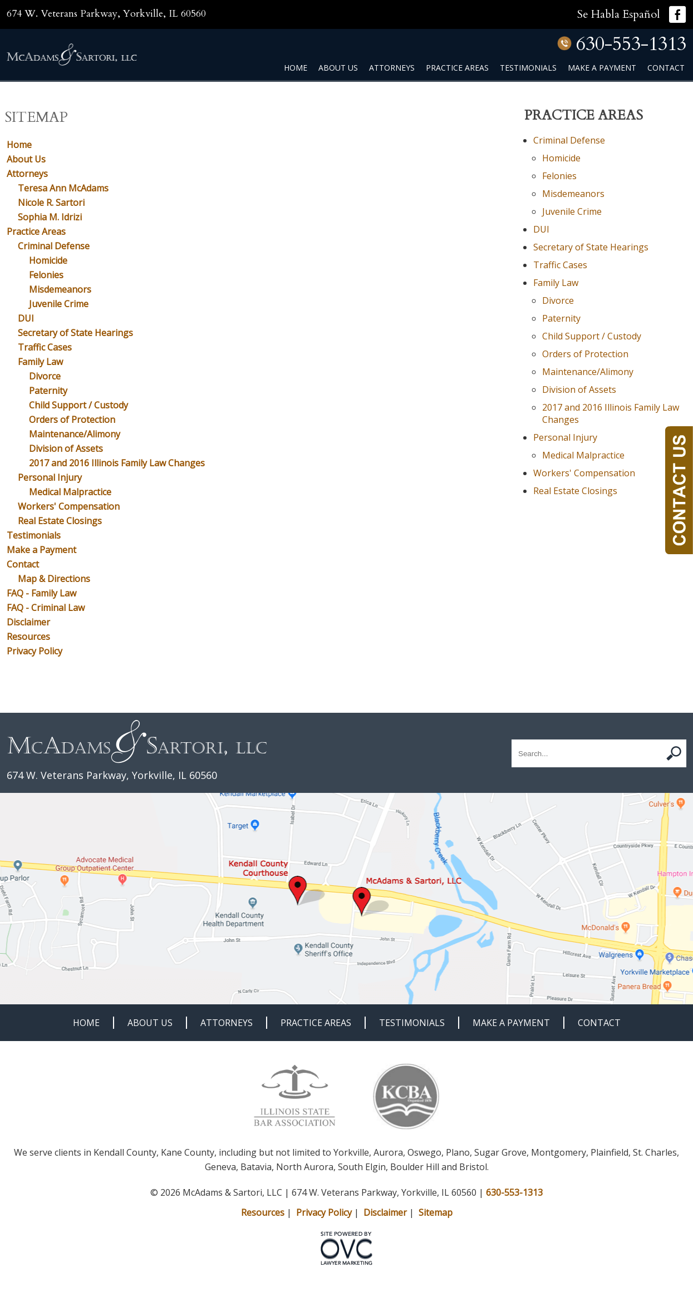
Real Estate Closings (60, 521)
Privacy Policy (34, 651)
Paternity (48, 390)
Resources (28, 636)
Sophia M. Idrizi (50, 217)
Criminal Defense (54, 246)
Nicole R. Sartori (51, 202)
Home (295, 67)
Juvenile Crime (59, 304)
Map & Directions (54, 579)
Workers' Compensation (69, 506)
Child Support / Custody (78, 405)
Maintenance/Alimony (74, 434)
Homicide (48, 260)
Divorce (45, 376)
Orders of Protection (72, 419)
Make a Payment (602, 67)
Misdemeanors (60, 289)
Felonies (46, 275)
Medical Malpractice (70, 492)
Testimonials (528, 67)
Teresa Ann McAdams (63, 188)
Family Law (40, 362)
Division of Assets (66, 448)
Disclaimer (28, 622)
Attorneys (392, 67)
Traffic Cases (45, 347)
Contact (666, 67)
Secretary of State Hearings (75, 333)
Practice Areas (457, 67)
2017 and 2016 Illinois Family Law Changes (117, 463)
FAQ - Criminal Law (46, 607)
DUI (26, 318)
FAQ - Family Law (41, 593)
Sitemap (436, 1212)
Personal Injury (50, 477)
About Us (338, 67)
